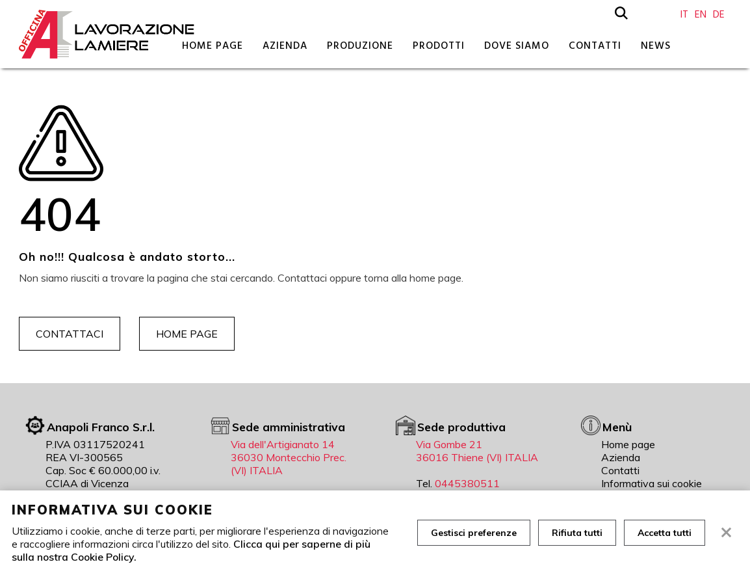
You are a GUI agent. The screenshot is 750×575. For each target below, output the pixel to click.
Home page (212, 45)
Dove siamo (516, 45)
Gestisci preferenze (474, 533)
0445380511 (467, 483)
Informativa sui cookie (651, 483)
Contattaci (69, 333)
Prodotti (439, 45)
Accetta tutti (665, 533)
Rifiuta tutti (577, 533)
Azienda (285, 45)
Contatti (595, 45)
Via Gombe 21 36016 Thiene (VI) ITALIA (477, 451)
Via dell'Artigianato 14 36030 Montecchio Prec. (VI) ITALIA (288, 457)
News (656, 45)
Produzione (360, 45)
